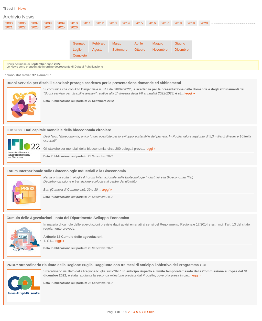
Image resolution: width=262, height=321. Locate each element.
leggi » (189, 93)
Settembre (119, 49)
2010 (74, 23)
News (22, 8)
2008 (47, 23)
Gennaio (79, 43)
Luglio (77, 49)
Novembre (160, 49)
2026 (74, 27)
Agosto (97, 49)
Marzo (117, 43)
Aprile (139, 43)
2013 (113, 23)
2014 (126, 23)
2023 (35, 27)
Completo (80, 55)
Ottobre (140, 49)
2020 (204, 23)
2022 (22, 27)
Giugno (179, 43)
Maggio (157, 43)
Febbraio (98, 43)
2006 (22, 23)
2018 (178, 23)
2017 (165, 23)
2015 (139, 23)
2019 (191, 23)
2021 (9, 27)
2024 (47, 27)
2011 (87, 23)
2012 (100, 23)
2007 (35, 23)
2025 (60, 27)
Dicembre (181, 49)
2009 (60, 23)
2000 (9, 23)
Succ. (151, 312)
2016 (152, 23)
